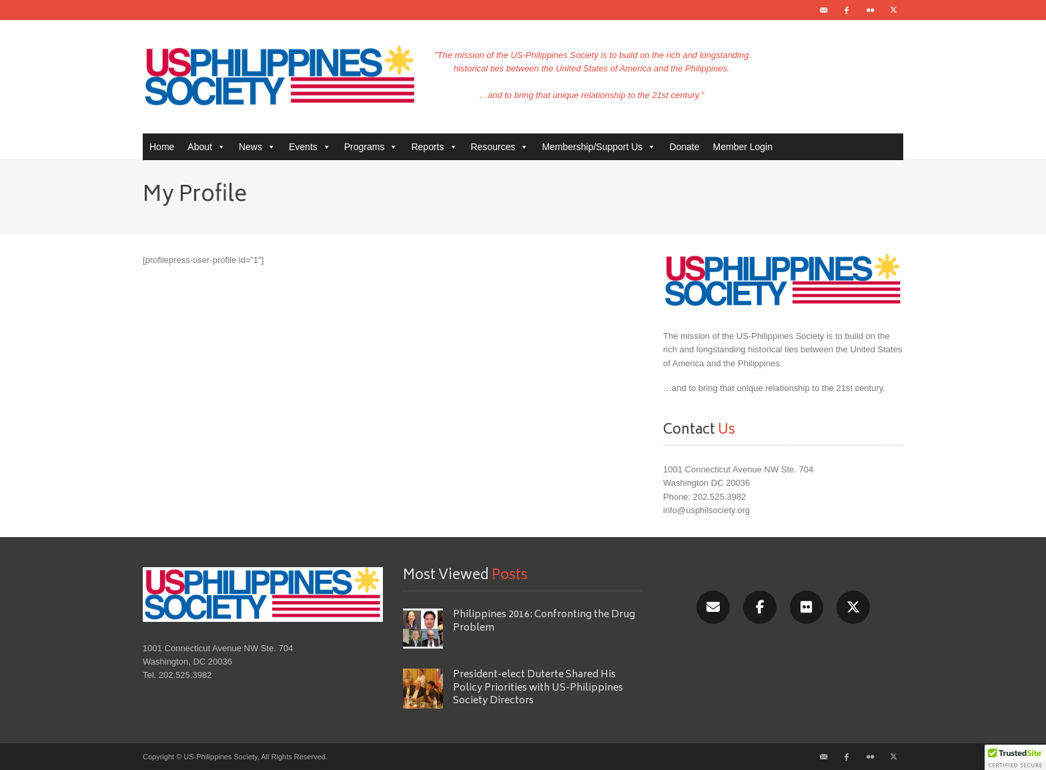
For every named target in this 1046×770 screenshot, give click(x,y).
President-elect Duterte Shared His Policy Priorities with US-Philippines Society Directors (538, 688)
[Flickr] (806, 607)
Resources (500, 146)
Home (161, 146)
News (257, 146)
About (206, 146)
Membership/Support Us (599, 146)
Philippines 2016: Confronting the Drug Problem (544, 621)
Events (310, 146)
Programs (371, 146)
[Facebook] (759, 607)
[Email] (713, 607)
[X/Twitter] (853, 607)
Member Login (743, 146)
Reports (434, 146)
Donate (684, 146)
